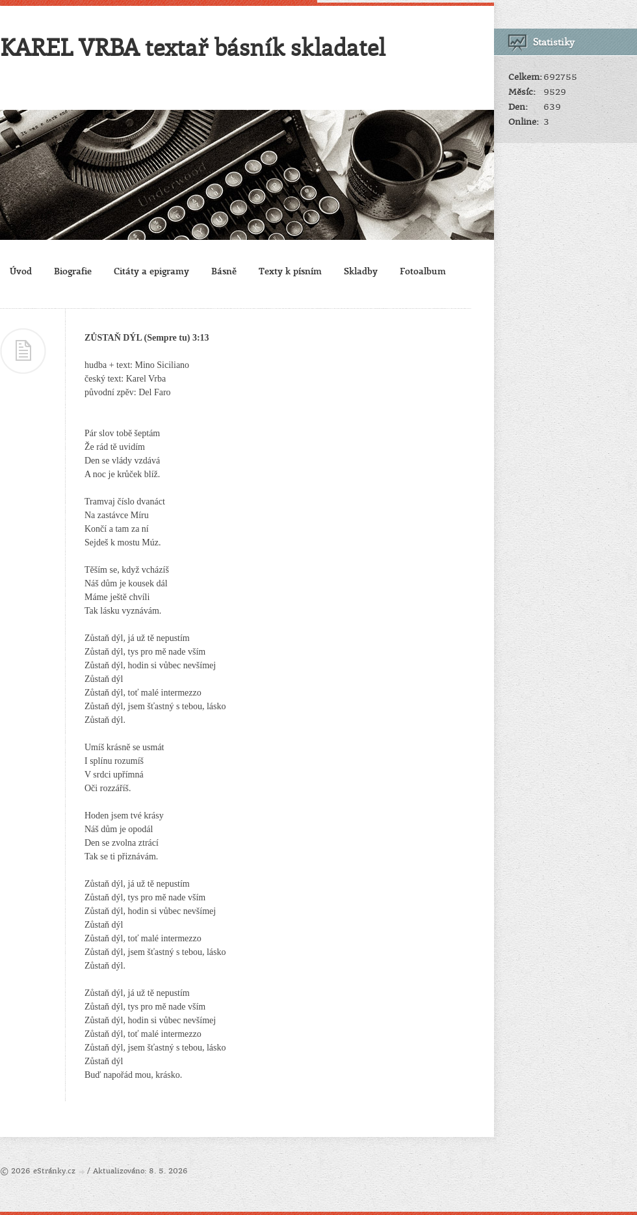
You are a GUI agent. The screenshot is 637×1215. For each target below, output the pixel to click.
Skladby (361, 271)
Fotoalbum (423, 271)
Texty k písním (290, 271)
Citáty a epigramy (151, 271)
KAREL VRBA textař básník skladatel (192, 46)
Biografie (73, 271)
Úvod (21, 271)
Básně (224, 271)
